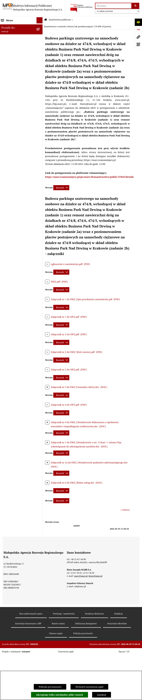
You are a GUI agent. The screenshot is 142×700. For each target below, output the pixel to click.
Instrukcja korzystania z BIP (16, 72)
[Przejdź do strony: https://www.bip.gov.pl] (138, 29)
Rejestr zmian (58, 623)
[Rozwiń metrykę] (61, 187)
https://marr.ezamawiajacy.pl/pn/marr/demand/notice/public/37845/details (89, 176)
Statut (4, 46)
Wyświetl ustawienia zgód (89, 686)
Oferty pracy (8, 90)
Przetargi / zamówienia (64, 613)
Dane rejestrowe (10, 37)
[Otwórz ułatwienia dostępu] (138, 22)
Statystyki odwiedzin (117, 623)
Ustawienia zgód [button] (65, 651)
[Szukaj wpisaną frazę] (135, 6)
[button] (40, 99)
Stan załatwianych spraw (31, 613)
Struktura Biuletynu (94, 613)
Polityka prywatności (50, 686)
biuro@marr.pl (95, 576)
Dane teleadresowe (11, 64)
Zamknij (101, 694)
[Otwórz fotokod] (138, 44)
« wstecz (125, 509)
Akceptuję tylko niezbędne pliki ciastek (59, 694)
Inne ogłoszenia (10, 136)
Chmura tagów (56, 633)
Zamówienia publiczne (13, 99)
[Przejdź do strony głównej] (33, 7)
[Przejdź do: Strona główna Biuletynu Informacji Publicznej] (45, 20)
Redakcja (6, 81)
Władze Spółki (9, 55)
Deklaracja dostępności (86, 623)
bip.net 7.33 (124, 651)
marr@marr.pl (81, 576)
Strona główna (9, 29)
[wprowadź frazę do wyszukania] (113, 6)
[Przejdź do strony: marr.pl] (138, 37)
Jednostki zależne (10, 145)
